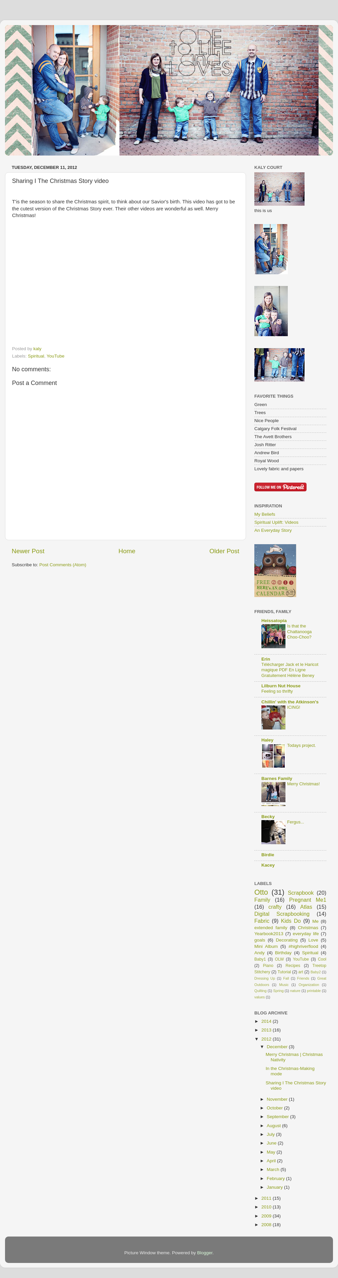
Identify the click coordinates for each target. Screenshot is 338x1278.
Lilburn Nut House (281, 685)
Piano (268, 965)
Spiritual (36, 356)
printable (314, 991)
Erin (265, 659)
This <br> (83, 283)
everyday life (306, 933)
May (271, 1152)
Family (262, 900)
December (278, 1046)
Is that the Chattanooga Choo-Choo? (299, 631)
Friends (303, 978)
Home (126, 551)
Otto (261, 892)
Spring (278, 991)
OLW (279, 959)
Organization (309, 985)
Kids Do (291, 921)
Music (283, 985)
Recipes (292, 965)
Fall (286, 978)
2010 (267, 1206)
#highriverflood (303, 946)
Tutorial (284, 972)
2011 (267, 1198)
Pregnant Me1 (307, 900)
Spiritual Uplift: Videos (276, 522)
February (276, 1178)
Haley (267, 740)
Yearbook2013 (268, 933)
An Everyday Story (273, 530)
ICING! (293, 707)
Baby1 (260, 959)
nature (295, 991)
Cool (322, 959)
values (259, 997)
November (278, 1099)
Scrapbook (301, 893)
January (275, 1187)
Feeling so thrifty (277, 691)
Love (313, 940)
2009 (267, 1215)
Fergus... (295, 821)
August (274, 1125)
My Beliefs (264, 514)
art (301, 972)
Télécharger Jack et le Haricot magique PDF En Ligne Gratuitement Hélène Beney (289, 670)
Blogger (205, 1252)
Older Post (224, 551)
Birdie (267, 854)
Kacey (268, 865)
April (272, 1160)
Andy (259, 952)
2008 (267, 1224)
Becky (268, 816)
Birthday (283, 952)
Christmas (308, 927)
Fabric (261, 921)
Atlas (306, 907)
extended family (270, 927)
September (278, 1116)
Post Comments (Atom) (62, 564)
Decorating (287, 940)
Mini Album (266, 946)
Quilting (260, 991)
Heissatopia (274, 620)
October (275, 1107)
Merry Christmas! (303, 783)
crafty (275, 907)
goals (259, 940)
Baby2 (316, 972)
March (273, 1169)
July (271, 1134)
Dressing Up (264, 978)
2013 (267, 1030)
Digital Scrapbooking (282, 914)
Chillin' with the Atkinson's (290, 701)
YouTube (55, 356)
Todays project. (301, 745)
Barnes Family (276, 778)
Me (315, 921)
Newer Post (28, 551)
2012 (267, 1039)
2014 (267, 1021)
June (272, 1143)
